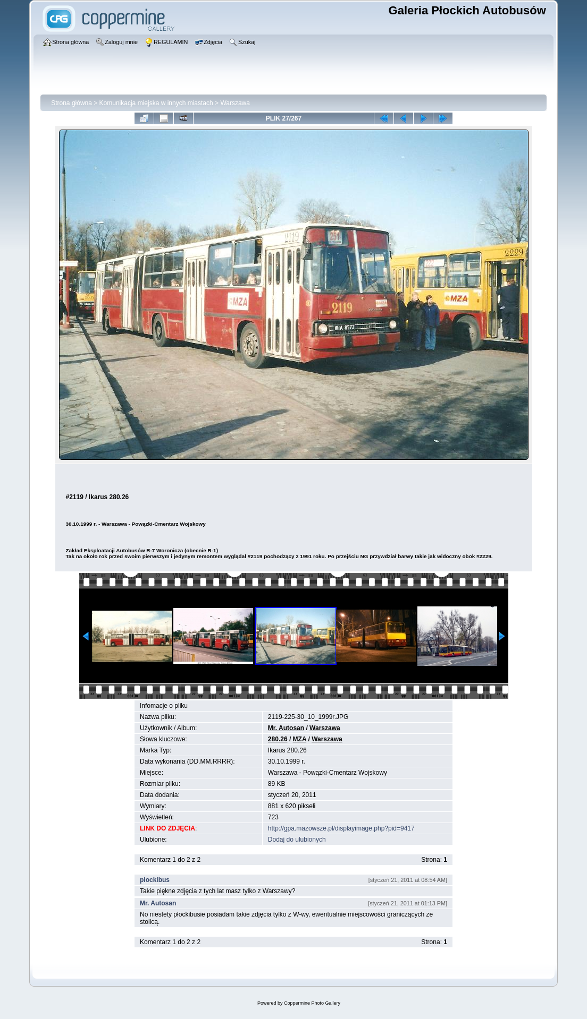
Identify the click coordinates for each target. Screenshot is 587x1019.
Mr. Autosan (286, 728)
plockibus (155, 880)
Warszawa (235, 103)
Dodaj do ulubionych (297, 839)
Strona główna (71, 103)
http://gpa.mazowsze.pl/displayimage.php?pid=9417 (341, 828)
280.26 (278, 739)
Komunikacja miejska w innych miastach (156, 103)
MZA (300, 739)
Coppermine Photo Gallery (312, 1003)
